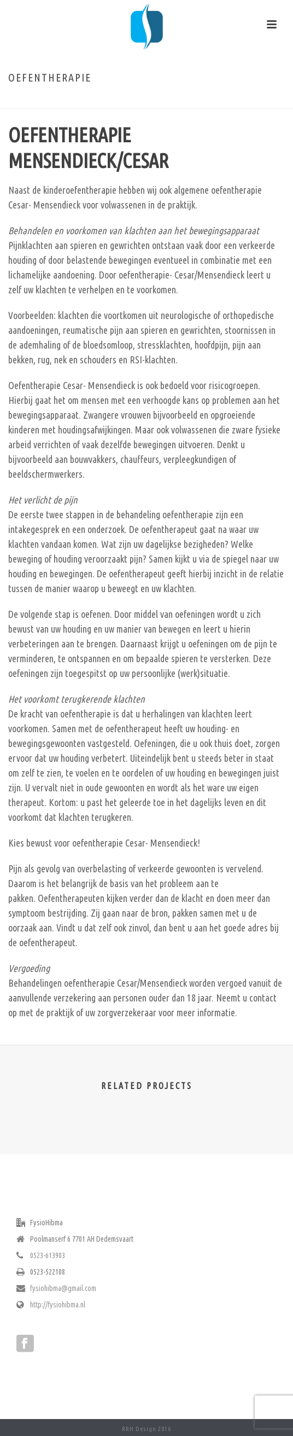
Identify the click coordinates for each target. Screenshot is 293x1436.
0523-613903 (47, 1255)
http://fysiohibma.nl (57, 1304)
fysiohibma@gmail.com (63, 1288)
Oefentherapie (133, 101)
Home (97, 101)
